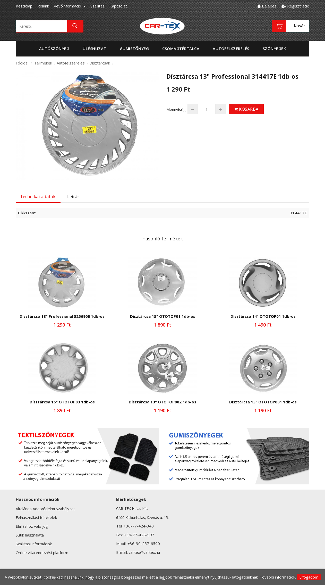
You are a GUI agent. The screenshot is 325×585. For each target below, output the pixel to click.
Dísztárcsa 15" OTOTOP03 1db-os (62, 401)
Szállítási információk (34, 543)
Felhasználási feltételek (36, 517)
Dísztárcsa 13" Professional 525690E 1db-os (62, 316)
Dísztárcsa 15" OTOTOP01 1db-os (162, 316)
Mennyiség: (176, 109)
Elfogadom (308, 577)
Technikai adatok (37, 196)
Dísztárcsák (99, 63)
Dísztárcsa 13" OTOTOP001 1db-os (263, 401)
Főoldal (22, 63)
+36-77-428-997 (139, 534)
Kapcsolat (118, 6)
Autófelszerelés (71, 63)
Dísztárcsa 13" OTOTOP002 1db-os (162, 401)
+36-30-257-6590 (143, 543)
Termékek (43, 63)
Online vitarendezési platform (42, 552)
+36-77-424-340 (139, 526)
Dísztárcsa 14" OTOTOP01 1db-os (263, 316)
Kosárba (246, 109)
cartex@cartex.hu (144, 552)
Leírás (73, 196)
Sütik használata (30, 535)
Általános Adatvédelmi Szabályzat (45, 508)
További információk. (278, 577)
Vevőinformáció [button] (69, 6)
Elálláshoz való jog (32, 526)
